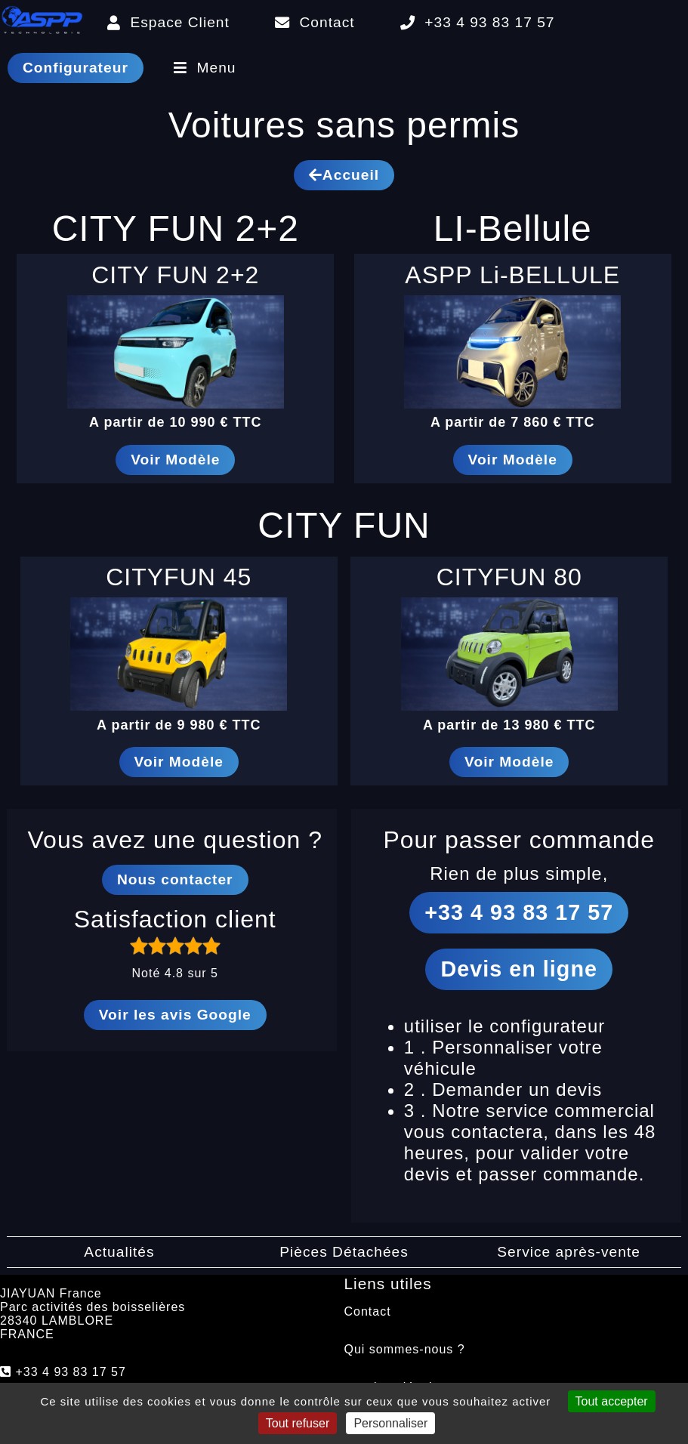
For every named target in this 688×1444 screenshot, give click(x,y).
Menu (205, 68)
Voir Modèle (175, 459)
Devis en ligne (518, 969)
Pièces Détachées (344, 1252)
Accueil (344, 175)
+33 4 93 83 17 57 (477, 22)
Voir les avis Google (175, 1015)
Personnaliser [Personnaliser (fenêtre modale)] (390, 1423)
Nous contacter (175, 879)
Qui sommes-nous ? (404, 1349)
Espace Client (168, 22)
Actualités (119, 1252)
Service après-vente (568, 1252)
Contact (315, 22)
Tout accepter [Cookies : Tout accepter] (611, 1401)
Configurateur (75, 68)
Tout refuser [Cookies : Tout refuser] (297, 1423)
